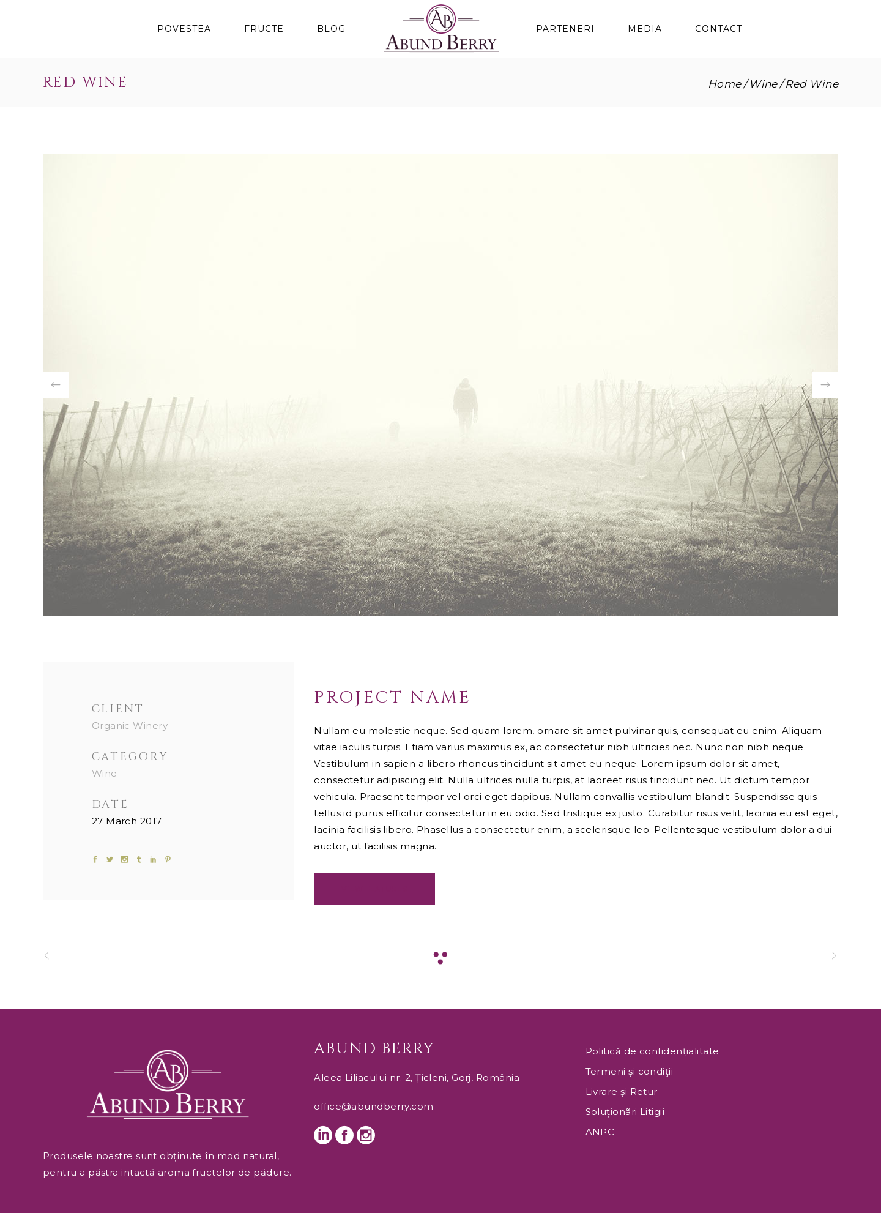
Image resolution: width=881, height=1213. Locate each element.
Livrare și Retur (621, 1091)
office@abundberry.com (373, 1106)
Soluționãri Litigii (625, 1112)
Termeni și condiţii (629, 1071)
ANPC (600, 1132)
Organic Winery (130, 725)
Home (725, 84)
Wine (763, 84)
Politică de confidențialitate (652, 1051)
